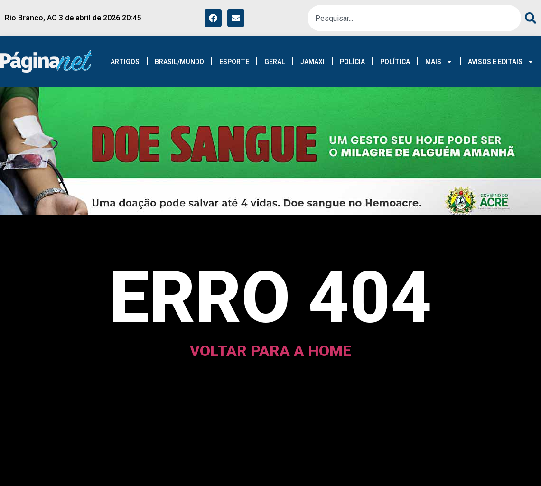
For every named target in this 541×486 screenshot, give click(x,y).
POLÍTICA (395, 61)
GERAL (274, 61)
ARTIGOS (125, 61)
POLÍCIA (352, 61)
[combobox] (414, 18)
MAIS (439, 62)
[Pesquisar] (528, 18)
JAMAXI (312, 61)
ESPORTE (234, 61)
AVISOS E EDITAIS (501, 62)
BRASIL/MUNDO (179, 61)
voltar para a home (270, 351)
